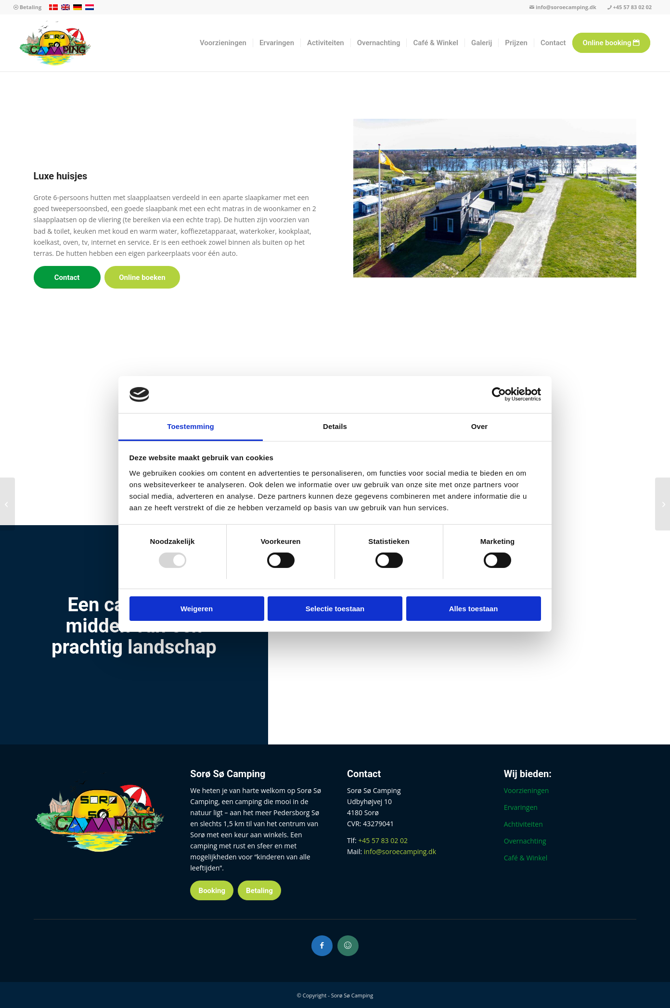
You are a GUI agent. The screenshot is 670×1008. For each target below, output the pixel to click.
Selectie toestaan (335, 609)
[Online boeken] (142, 277)
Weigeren (196, 609)
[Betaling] (259, 890)
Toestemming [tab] (190, 426)
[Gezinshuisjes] (7, 504)
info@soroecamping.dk (562, 7)
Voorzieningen (526, 790)
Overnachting (525, 840)
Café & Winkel (525, 857)
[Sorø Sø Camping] (55, 42)
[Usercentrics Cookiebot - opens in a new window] (499, 394)
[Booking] (211, 890)
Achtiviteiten (523, 824)
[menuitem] (27, 7)
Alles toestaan (473, 609)
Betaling (27, 7)
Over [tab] (479, 426)
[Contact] (67, 277)
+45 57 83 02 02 (629, 7)
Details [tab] (335, 426)
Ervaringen (521, 807)
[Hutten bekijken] (662, 504)
